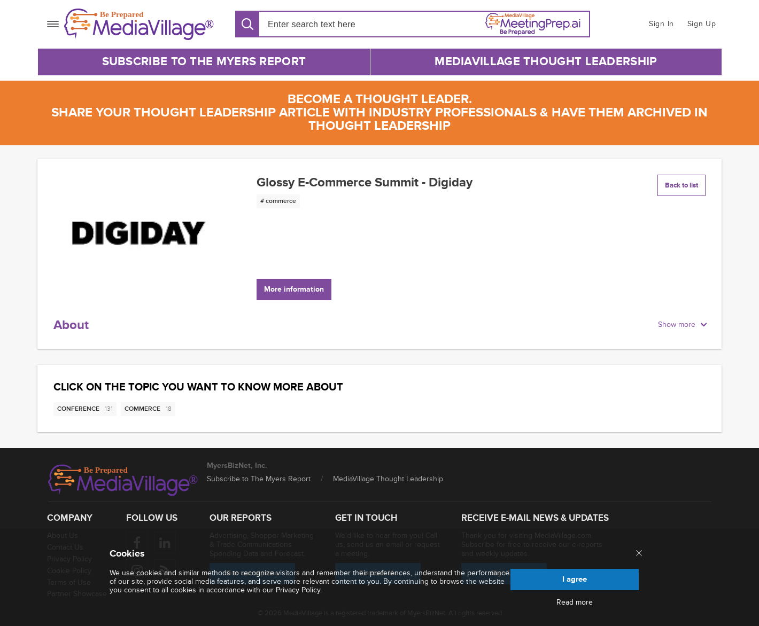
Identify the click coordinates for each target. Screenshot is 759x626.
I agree (574, 579)
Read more (574, 602)
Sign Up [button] (701, 23)
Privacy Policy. (299, 589)
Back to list (681, 185)
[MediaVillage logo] (123, 480)
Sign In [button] (661, 23)
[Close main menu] (639, 554)
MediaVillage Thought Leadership (546, 61)
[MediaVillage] (139, 24)
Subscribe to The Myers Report (204, 61)
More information (294, 289)
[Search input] (329, 24)
